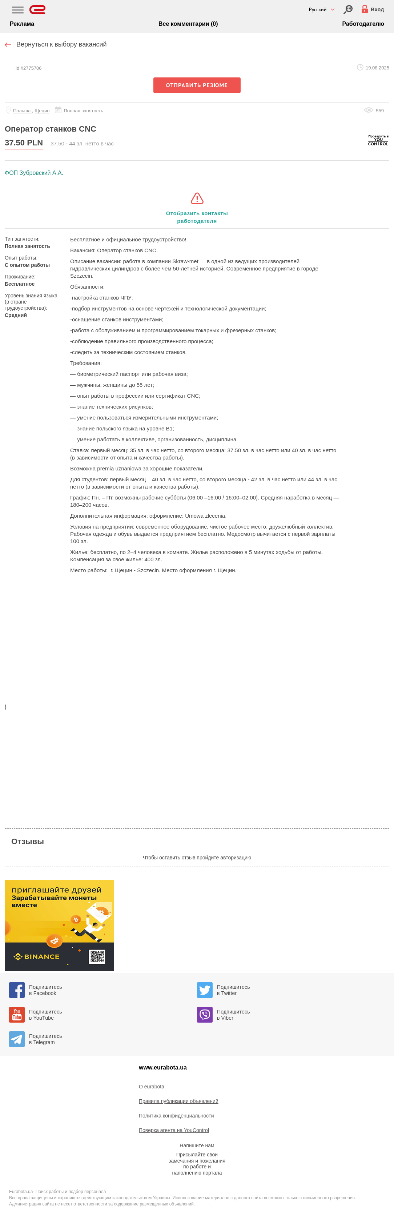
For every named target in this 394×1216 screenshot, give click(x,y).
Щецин (42, 110)
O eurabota (151, 1086)
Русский (318, 9)
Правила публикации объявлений (178, 1101)
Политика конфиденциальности (176, 1116)
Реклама (22, 24)
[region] (197, 643)
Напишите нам (197, 1145)
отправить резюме (197, 85)
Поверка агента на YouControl (174, 1130)
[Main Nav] (18, 11)
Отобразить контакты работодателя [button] (197, 217)
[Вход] (348, 9)
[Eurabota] (37, 9)
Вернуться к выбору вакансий (61, 44)
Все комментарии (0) (188, 24)
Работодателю (363, 24)
